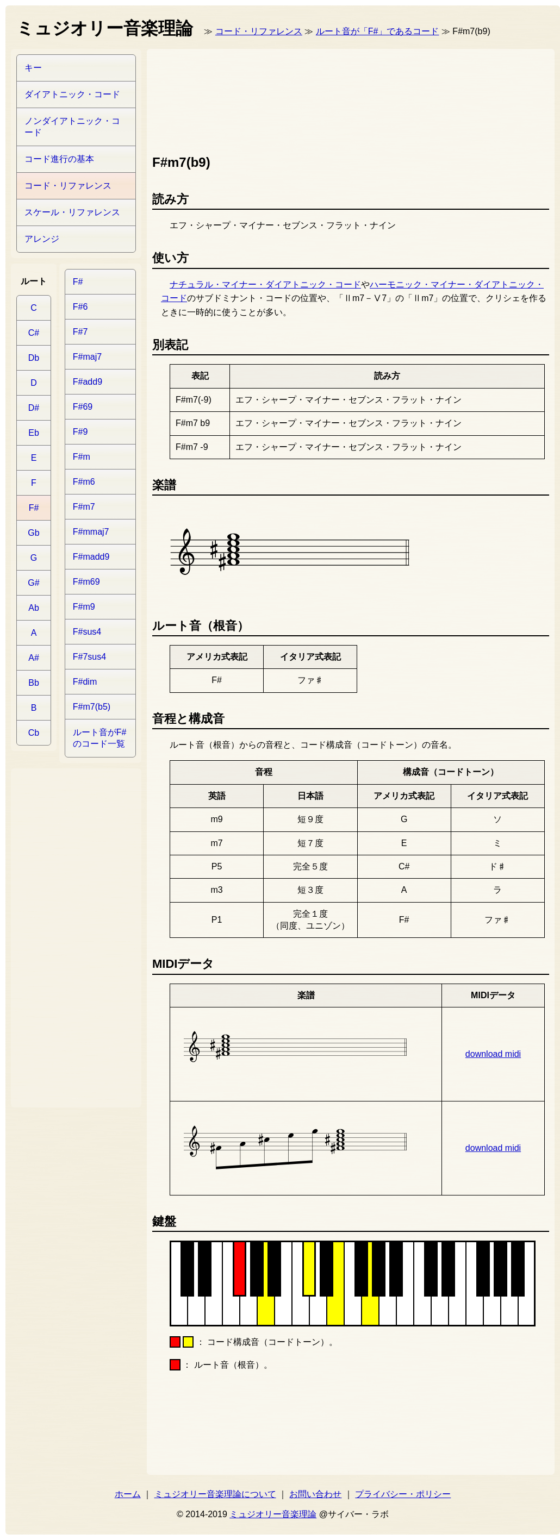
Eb (33, 432)
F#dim (85, 681)
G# (33, 582)
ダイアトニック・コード (72, 94)
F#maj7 (87, 356)
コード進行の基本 (59, 159)
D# (33, 407)
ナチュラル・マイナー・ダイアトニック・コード (265, 284)
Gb (33, 532)
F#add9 (87, 381)
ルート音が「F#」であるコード (377, 31)
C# (33, 332)
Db (33, 357)
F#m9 (84, 606)
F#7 (80, 331)
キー (33, 67)
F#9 (80, 431)
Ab (33, 607)
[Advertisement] (199, 99)
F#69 (82, 406)
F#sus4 (87, 631)
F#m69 (86, 581)
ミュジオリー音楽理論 (272, 1514)
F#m (81, 456)
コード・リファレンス (258, 31)
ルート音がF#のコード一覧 (100, 738)
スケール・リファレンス (72, 212)
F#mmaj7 (91, 531)
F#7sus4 (89, 656)
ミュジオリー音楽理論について (215, 1494)
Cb (33, 732)
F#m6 (84, 481)
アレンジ (41, 238)
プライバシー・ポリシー (403, 1494)
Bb (33, 682)
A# (33, 657)
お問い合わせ (315, 1494)
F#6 (80, 306)
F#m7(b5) (91, 706)
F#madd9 (91, 556)
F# (34, 507)
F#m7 (84, 506)
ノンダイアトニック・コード (72, 126)
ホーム (128, 1494)
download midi (493, 1054)
